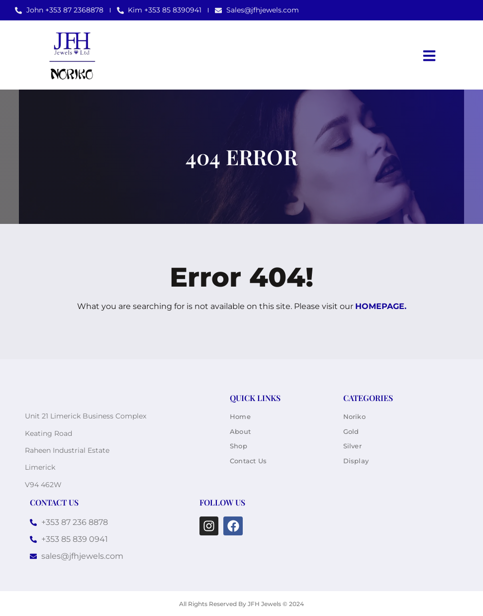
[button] (429, 55)
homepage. (380, 306)
